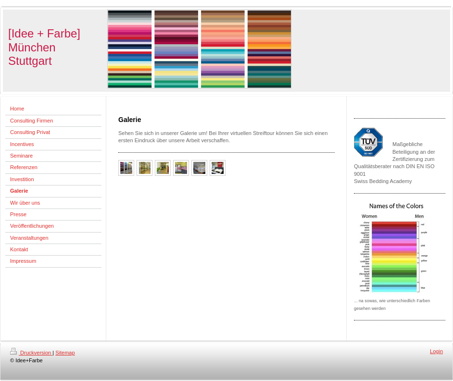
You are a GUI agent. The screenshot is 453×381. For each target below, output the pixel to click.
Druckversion (31, 353)
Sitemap (65, 353)
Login (436, 351)
